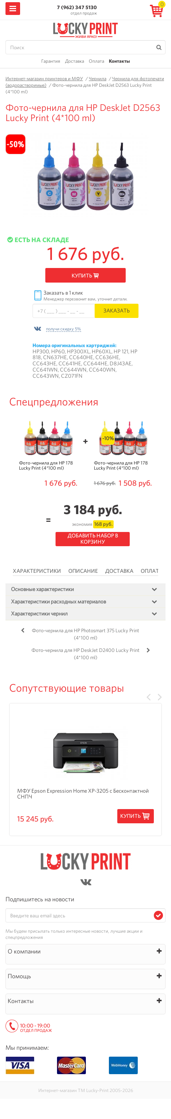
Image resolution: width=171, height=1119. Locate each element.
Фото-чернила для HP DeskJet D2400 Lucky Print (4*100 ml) (85, 654)
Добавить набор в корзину (93, 538)
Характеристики (37, 571)
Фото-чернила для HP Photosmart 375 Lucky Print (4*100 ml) (85, 634)
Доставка (74, 61)
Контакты (119, 61)
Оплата (96, 61)
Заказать (116, 310)
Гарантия (50, 61)
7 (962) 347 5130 (77, 7)
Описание (83, 571)
